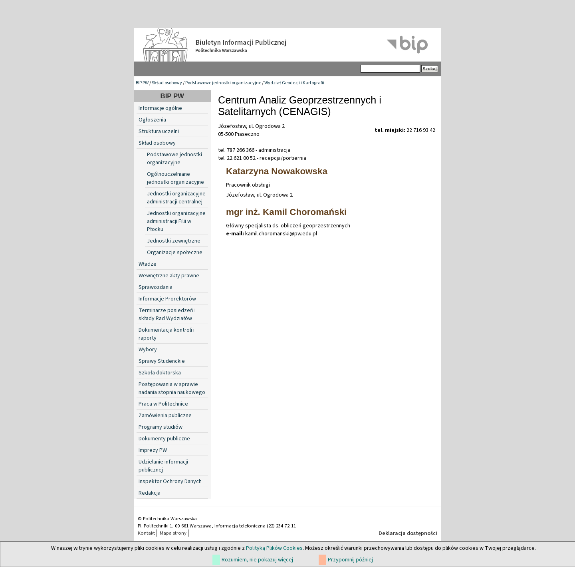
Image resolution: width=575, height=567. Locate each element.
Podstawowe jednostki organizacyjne (223, 83)
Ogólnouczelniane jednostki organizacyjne (175, 178)
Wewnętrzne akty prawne (169, 276)
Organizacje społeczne (174, 253)
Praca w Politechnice (163, 404)
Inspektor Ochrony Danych (170, 481)
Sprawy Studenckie (162, 361)
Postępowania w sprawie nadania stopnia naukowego (172, 388)
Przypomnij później (350, 560)
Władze (148, 264)
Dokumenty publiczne (164, 439)
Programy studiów (160, 427)
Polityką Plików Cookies (274, 548)
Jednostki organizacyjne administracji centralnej (176, 198)
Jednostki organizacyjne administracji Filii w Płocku (176, 221)
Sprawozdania (155, 287)
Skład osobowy (167, 83)
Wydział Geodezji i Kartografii (294, 83)
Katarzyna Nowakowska (276, 171)
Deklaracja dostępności (408, 533)
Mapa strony (173, 533)
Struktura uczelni (159, 131)
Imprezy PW (153, 450)
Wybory (148, 350)
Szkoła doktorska (160, 373)
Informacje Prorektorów (167, 299)
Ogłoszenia (152, 120)
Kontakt (146, 533)
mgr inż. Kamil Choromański (286, 212)
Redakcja (150, 493)
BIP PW (142, 83)
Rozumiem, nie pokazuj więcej (257, 560)
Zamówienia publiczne (165, 416)
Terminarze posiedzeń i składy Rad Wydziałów (167, 314)
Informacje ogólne (160, 108)
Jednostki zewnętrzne (173, 241)
